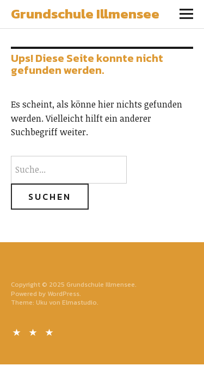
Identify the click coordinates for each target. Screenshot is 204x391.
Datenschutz (34, 331)
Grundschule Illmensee (85, 13)
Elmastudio (79, 302)
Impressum (50, 331)
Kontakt (18, 331)
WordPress (63, 294)
